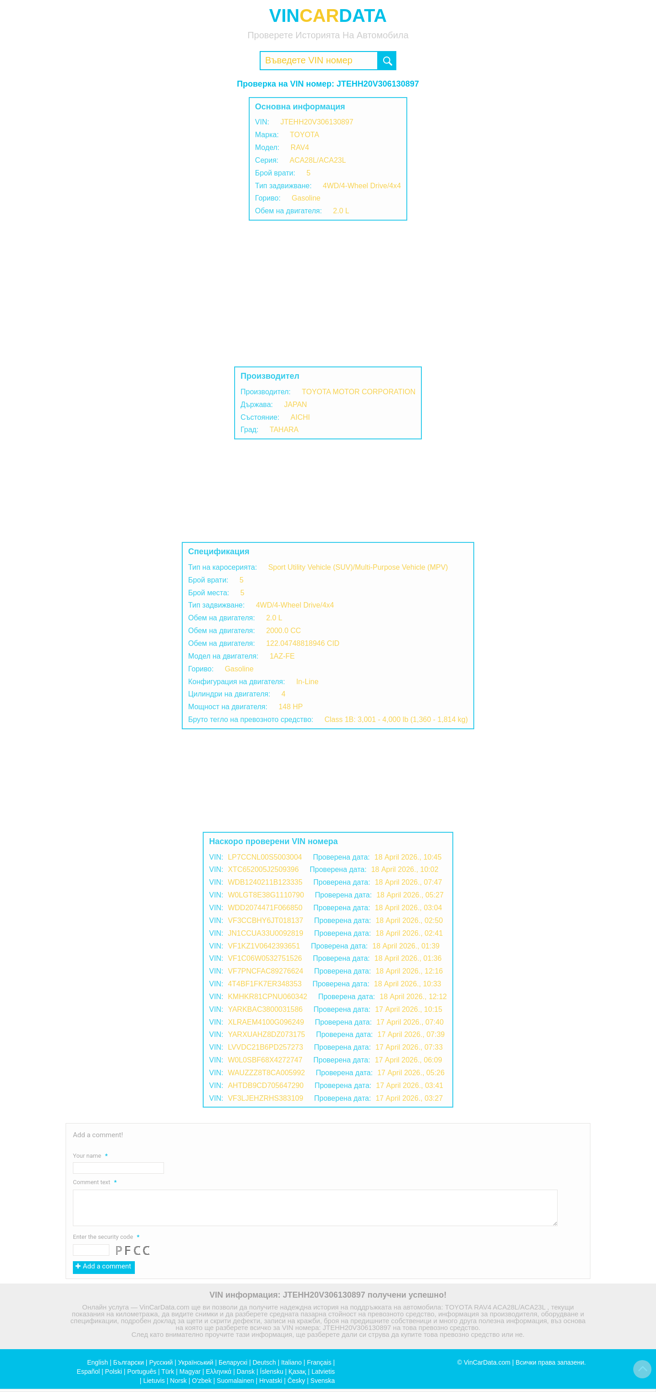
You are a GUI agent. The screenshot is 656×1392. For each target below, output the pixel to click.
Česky (296, 1380)
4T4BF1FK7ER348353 (265, 984)
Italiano (291, 1362)
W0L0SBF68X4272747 (265, 1060)
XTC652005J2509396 (263, 869)
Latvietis (323, 1371)
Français (319, 1362)
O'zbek (201, 1380)
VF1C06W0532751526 (265, 958)
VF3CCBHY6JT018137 (265, 920)
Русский (161, 1362)
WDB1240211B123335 (265, 882)
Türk (167, 1371)
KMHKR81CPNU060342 (267, 996)
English (97, 1362)
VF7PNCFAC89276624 (265, 971)
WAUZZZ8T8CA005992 (266, 1073)
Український (196, 1362)
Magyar (190, 1371)
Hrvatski (270, 1380)
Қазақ (297, 1371)
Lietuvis (153, 1380)
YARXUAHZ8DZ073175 (266, 1034)
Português (141, 1371)
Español (88, 1371)
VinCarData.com (487, 1362)
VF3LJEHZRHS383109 (265, 1098)
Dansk (245, 1371)
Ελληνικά (218, 1371)
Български (128, 1362)
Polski (113, 1371)
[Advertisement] (328, 293)
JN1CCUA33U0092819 (265, 933)
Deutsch (264, 1362)
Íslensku (271, 1371)
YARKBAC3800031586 (265, 1009)
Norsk (178, 1380)
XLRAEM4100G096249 (266, 1022)
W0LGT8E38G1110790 (266, 895)
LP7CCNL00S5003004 (265, 857)
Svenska (322, 1380)
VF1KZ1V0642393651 (264, 946)
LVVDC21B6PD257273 (265, 1047)
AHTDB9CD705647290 (265, 1085)
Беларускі (233, 1362)
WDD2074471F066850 (265, 908)
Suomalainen (235, 1380)
